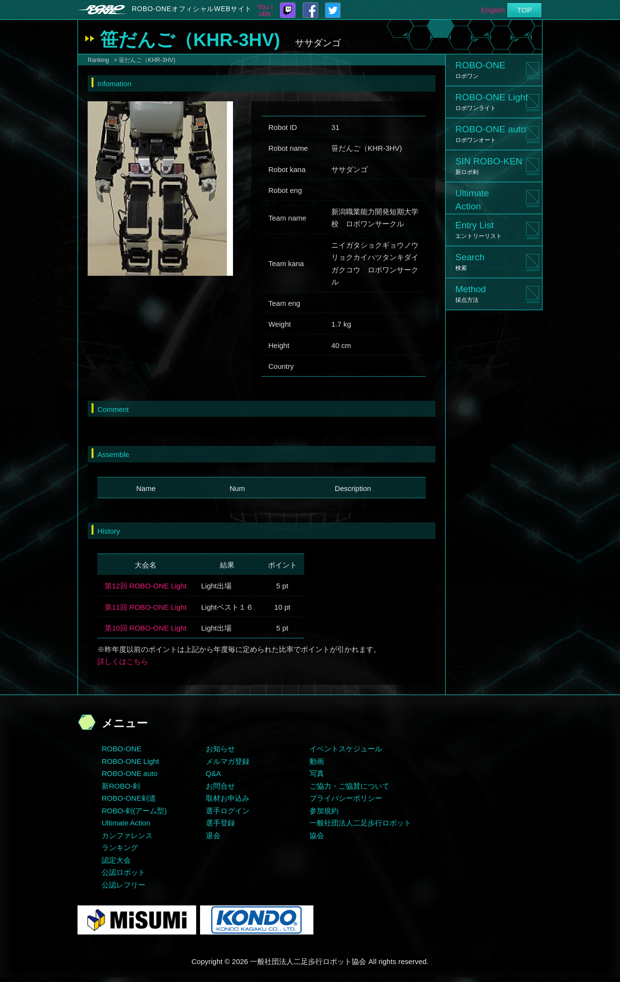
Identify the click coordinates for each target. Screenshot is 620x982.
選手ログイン (227, 811)
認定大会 (116, 860)
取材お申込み (227, 798)
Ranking (98, 60)
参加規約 (324, 811)
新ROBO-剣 (121, 786)
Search (469, 261)
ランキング (120, 847)
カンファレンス (127, 835)
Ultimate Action (126, 823)
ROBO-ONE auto (490, 133)
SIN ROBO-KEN (488, 165)
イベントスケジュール (346, 748)
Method (470, 293)
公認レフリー (123, 885)
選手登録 (220, 823)
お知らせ (220, 748)
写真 (317, 773)
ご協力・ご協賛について (349, 786)
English (493, 10)
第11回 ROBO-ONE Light (145, 607)
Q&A (213, 773)
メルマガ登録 (227, 761)
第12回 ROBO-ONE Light (145, 586)
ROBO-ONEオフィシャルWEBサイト (192, 9)
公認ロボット (123, 872)
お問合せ (220, 786)
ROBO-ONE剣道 (129, 798)
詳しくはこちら (122, 661)
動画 (317, 761)
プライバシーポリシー (346, 798)
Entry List (478, 229)
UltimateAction (472, 199)
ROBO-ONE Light (491, 101)
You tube (265, 10)
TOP (524, 10)
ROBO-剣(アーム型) (134, 811)
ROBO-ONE (480, 69)
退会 (213, 835)
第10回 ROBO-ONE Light (145, 628)
